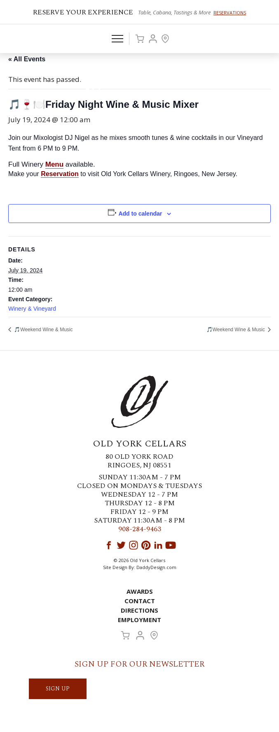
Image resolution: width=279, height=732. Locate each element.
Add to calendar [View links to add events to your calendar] (140, 213)
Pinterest (146, 545)
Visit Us (165, 39)
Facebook (108, 545)
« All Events (26, 59)
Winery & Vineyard (32, 308)
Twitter (121, 545)
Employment (139, 620)
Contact (139, 601)
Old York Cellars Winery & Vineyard (139, 84)
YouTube (170, 545)
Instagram (133, 545)
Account (153, 39)
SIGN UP (58, 688)
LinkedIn (158, 545)
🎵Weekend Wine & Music (43, 329)
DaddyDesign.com (156, 567)
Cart (140, 39)
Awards (140, 591)
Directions (139, 610)
